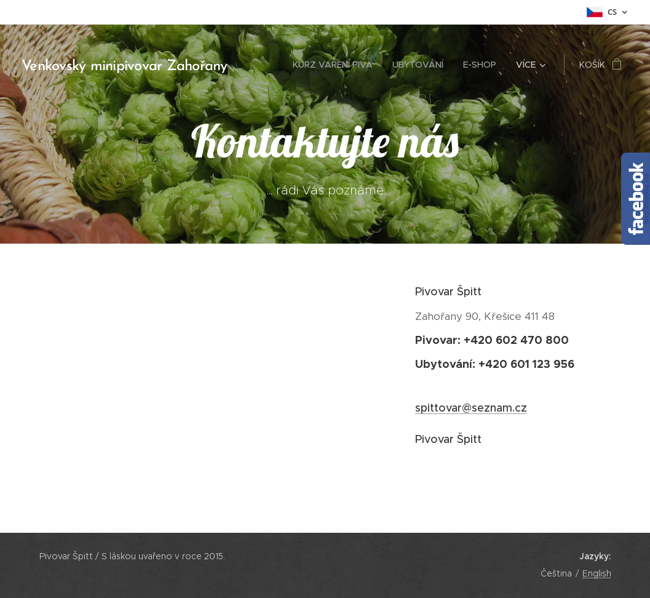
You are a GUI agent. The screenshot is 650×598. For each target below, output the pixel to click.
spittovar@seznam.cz (471, 408)
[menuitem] (336, 64)
